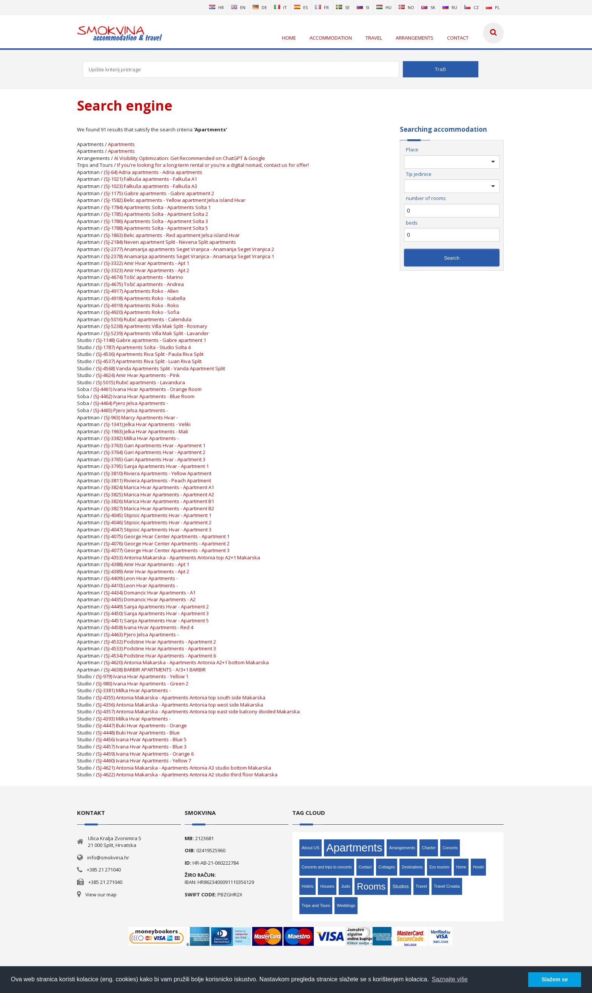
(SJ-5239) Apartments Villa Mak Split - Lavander (156, 333)
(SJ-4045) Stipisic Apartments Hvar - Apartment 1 (157, 515)
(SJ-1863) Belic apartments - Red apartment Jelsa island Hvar (172, 235)
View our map (101, 894)
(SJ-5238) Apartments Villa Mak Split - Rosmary (155, 326)
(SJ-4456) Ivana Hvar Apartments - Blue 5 (141, 739)
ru (449, 7)
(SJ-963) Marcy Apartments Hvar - (141, 417)
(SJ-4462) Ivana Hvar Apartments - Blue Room (143, 396)
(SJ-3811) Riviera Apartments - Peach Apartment (157, 480)
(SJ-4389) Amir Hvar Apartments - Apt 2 (146, 571)
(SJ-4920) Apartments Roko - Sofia (141, 312)
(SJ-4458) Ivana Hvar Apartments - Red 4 (148, 627)
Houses (327, 886)
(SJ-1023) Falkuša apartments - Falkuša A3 (150, 186)
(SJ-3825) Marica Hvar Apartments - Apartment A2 (159, 494)
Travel (421, 886)
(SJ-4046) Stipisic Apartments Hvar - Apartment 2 (157, 522)
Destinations (412, 867)
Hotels (307, 886)
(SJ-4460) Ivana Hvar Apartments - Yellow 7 (143, 760)
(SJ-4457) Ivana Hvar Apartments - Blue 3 (141, 746)
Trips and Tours (316, 905)
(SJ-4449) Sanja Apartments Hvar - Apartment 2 (156, 606)
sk (428, 7)
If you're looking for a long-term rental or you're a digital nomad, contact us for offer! (213, 165)
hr (216, 7)
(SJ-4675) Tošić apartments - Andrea (144, 284)
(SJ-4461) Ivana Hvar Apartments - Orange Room (147, 389)
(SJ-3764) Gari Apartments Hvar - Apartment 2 (154, 452)
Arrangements (402, 847)
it (280, 7)
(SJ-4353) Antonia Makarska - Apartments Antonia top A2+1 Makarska (182, 557)
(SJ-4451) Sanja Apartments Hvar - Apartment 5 (156, 620)
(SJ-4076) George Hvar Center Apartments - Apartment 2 (167, 543)
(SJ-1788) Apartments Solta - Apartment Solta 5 (156, 228)
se (343, 7)
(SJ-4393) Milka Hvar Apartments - (133, 718)
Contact (365, 867)
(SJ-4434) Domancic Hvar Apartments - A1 (150, 592)
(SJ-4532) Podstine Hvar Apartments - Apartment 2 (160, 641)
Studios (400, 886)
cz (471, 7)
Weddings (346, 905)
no (406, 7)
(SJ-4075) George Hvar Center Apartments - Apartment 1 (167, 536)
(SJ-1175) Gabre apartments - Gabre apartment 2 (159, 193)
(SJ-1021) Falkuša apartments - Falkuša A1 (150, 179)
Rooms (371, 886)
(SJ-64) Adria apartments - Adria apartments (153, 172)
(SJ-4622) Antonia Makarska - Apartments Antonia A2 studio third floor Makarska (187, 774)
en (238, 7)
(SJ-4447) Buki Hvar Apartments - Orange (141, 725)
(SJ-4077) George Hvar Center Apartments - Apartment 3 (167, 550)
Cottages (386, 867)
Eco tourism (439, 867)
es (301, 7)
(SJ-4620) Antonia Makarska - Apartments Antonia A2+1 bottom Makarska (186, 662)
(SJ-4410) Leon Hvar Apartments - (141, 585)
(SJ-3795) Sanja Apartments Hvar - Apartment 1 (156, 466)
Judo (345, 886)
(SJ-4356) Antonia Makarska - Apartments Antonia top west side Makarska (179, 704)
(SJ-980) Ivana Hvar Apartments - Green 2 (142, 683)
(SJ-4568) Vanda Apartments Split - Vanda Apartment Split (160, 368)
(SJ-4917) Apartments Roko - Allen (141, 291)
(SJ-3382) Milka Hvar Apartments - (141, 438)
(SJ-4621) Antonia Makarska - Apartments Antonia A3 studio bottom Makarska (183, 767)
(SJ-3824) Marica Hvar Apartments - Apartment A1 (159, 487)
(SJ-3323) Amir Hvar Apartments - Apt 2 (146, 270)
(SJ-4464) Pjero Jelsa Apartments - (130, 403)
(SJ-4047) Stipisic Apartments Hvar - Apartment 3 (157, 529)
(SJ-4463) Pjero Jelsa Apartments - (141, 634)
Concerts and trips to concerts (327, 867)
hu (384, 7)
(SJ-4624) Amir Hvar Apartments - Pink (138, 375)
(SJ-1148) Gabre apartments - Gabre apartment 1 (151, 340)
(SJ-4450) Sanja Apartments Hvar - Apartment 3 (156, 613)
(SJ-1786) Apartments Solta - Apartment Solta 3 (156, 221)
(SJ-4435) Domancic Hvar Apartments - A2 (150, 599)
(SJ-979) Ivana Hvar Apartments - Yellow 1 (142, 676)
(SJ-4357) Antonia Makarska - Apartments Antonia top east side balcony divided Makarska (198, 711)
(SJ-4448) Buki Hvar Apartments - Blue (138, 732)
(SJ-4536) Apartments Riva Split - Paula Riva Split (150, 354)
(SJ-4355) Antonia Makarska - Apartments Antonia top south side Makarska (180, 697)
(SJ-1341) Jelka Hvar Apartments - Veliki (147, 424)
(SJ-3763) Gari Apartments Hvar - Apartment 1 (154, 445)
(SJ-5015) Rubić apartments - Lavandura (140, 382)
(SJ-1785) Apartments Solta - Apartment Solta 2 (156, 214)
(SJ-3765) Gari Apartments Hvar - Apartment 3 (154, 459)
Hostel (478, 867)
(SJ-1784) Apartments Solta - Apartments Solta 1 (157, 207)
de (260, 7)
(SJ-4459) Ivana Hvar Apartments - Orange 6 (145, 753)
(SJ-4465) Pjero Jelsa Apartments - (130, 410)
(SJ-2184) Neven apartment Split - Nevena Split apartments (170, 242)
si (363, 7)
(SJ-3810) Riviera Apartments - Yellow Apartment (157, 473)
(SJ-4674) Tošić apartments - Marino (143, 277)
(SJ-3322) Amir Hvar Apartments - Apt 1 (146, 263)
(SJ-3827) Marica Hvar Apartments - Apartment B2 (159, 508)
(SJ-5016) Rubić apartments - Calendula (147, 319)
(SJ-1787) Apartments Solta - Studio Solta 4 (143, 347)
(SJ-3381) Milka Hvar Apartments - (133, 690)
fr (322, 7)
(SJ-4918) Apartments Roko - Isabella (144, 298)
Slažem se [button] (554, 979)
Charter (429, 847)
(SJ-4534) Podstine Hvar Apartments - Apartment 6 (160, 655)
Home (461, 867)
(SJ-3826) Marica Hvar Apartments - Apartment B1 (159, 501)
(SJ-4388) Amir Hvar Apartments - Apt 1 (146, 564)
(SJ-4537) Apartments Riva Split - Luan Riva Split (149, 361)
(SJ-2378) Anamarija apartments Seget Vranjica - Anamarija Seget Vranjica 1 (189, 256)
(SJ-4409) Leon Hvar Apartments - (141, 578)
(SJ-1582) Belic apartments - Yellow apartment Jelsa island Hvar (174, 200)
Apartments (121, 144)
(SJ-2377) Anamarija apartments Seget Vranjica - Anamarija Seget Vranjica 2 (189, 249)
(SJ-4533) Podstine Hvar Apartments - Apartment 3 (160, 648)
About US (310, 847)
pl (493, 7)
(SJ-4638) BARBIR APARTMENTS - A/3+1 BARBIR (155, 669)
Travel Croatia (447, 886)
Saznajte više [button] (450, 979)
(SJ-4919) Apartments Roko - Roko (141, 305)
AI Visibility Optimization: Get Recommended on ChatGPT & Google (189, 158)
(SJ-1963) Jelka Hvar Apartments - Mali (146, 431)
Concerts (450, 848)
